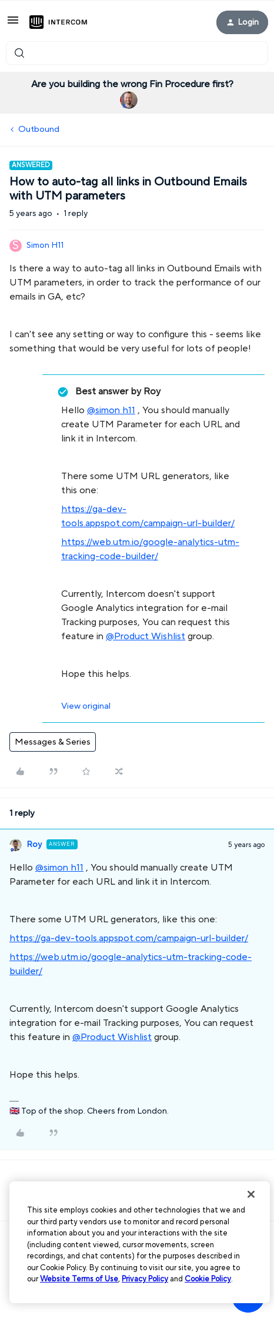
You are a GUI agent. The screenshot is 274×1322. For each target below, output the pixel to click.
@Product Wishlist (145, 636)
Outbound (38, 129)
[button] (13, 24)
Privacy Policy (145, 1279)
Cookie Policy (208, 1279)
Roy (34, 844)
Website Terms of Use (79, 1279)
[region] (139, 1242)
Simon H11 (45, 245)
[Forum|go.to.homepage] (58, 22)
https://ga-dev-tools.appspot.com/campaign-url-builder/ (128, 938)
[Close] (251, 1194)
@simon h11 (111, 410)
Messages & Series (53, 742)
